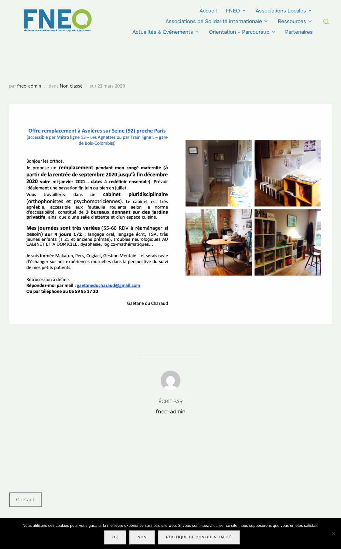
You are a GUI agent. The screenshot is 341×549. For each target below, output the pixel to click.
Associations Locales (284, 11)
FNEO (236, 11)
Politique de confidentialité (199, 537)
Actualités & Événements (166, 32)
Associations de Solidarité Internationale (217, 21)
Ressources (295, 21)
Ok (115, 537)
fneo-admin (29, 86)
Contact (25, 499)
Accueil (208, 11)
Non (142, 537)
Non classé (71, 86)
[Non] (333, 533)
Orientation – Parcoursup (242, 32)
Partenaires (299, 32)
